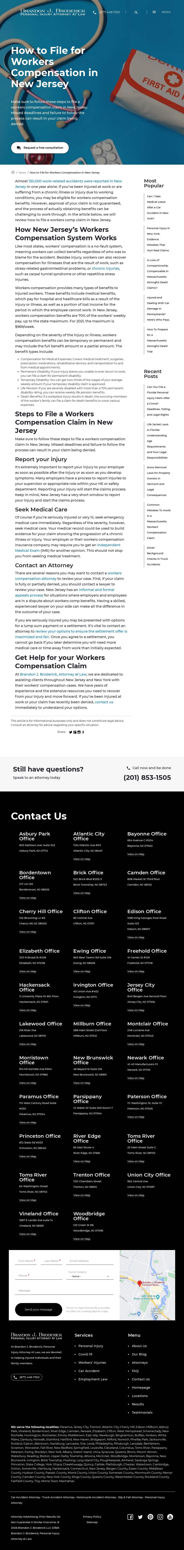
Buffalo (139, 1435)
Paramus (66, 1427)
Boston (45, 1456)
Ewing (29, 1452)
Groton (16, 1468)
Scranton (17, 1447)
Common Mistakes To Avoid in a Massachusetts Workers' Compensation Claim (158, 521)
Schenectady (152, 1431)
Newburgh (106, 1435)
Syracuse (107, 1452)
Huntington (32, 1435)
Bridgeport (98, 1439)
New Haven (81, 1439)
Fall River (46, 1447)
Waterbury (18, 1456)
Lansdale (136, 1443)
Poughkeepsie (110, 1460)
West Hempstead (129, 1431)
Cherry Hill (127, 1427)
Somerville (29, 1468)
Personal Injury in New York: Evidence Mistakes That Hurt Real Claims (158, 239)
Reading (33, 1456)
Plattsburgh (114, 1464)
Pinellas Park (139, 1439)
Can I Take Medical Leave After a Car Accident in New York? (157, 207)
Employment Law (92, 1379)
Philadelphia (104, 1443)
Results (138, 1404)
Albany (67, 1452)
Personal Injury (90, 1346)
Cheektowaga (72, 1464)
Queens (120, 1452)
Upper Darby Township (67, 1456)
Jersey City (81, 1427)
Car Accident (88, 1371)
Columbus (126, 1447)
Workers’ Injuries (92, 1363)
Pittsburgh (121, 1443)
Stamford (52, 1439)
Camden (73, 1431)
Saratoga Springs (146, 1460)
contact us (104, 702)
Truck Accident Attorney (58, 1497)
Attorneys (140, 1363)
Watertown (144, 1464)
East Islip (92, 1435)
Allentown (41, 1443)
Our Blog (139, 1354)
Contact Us (141, 1379)
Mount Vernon (147, 1452)
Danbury (26, 1439)
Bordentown (41, 1431)
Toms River (142, 1447)
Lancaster (72, 1443)
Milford (111, 1439)
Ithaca (57, 1464)
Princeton (18, 1464)
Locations (140, 1396)
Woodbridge (119, 1456)
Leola (90, 1443)
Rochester (49, 1435)
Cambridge (161, 1464)
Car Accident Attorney (25, 1497)
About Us (139, 1346)
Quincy (88, 1464)
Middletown (76, 1435)
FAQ (135, 1371)
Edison (140, 1427)
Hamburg (44, 1468)
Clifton (111, 1431)
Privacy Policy (92, 1516)
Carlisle (99, 1464)
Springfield (81, 1447)
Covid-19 (85, 1354)
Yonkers (151, 1435)
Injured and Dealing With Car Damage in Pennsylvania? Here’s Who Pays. (158, 308)
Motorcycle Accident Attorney (96, 1497)
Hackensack (60, 1468)
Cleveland (111, 1447)
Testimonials (142, 1412)
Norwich (123, 1439)
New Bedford (63, 1447)
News (22, 172)
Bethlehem (152, 1443)
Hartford (66, 1439)
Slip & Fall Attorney (130, 1497)
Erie (83, 1443)
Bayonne (152, 1456)
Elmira (62, 1435)
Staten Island (82, 1452)
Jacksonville (157, 1439)
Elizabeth (99, 1431)
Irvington (33, 1460)
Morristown (137, 1456)
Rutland (16, 1443)
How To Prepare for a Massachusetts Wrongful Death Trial (157, 340)
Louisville (96, 1447)
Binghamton (124, 1435)
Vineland (24, 1431)
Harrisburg (57, 1443)
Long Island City (88, 1460)
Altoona (89, 1456)
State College (35, 1464)
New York (55, 1452)
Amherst (127, 1460)
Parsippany (159, 1447)
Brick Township (51, 1460)
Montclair (102, 1456)
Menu (166, 12)
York (49, 1464)
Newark (86, 1431)
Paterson (17, 1452)
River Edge (58, 1431)
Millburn (152, 1427)
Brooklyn (41, 1452)
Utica (96, 1452)
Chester (129, 1464)
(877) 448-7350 (110, 12)
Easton (28, 1443)
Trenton (95, 1427)
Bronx (131, 1452)
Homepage (141, 1388)
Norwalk (39, 1439)
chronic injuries (105, 268)
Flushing (69, 1460)
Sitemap (92, 1522)
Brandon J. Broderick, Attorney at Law (53, 674)
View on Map (81, 859)
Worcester (32, 1447)
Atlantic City (110, 1427)
